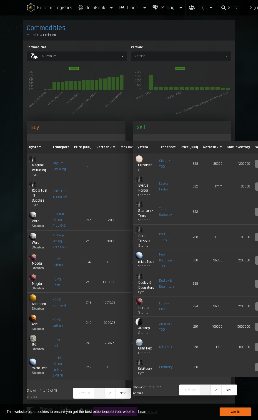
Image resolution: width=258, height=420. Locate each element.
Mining (167, 8)
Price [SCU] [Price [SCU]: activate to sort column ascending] (189, 147)
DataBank (95, 8)
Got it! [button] (235, 412)
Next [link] (123, 393)
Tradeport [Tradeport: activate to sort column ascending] (61, 147)
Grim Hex (165, 346)
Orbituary (166, 367)
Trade (132, 8)
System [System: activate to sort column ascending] (35, 147)
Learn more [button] (147, 412)
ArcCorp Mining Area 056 (59, 241)
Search (230, 7)
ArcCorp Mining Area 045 (59, 220)
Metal (31, 35)
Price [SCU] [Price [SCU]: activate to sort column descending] (82, 147)
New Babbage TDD (165, 260)
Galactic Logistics (49, 8)
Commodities (46, 28)
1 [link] (98, 393)
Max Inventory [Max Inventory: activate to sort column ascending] (238, 147)
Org (201, 5)
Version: (137, 47)
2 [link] (110, 393)
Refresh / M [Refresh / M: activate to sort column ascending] (105, 147)
